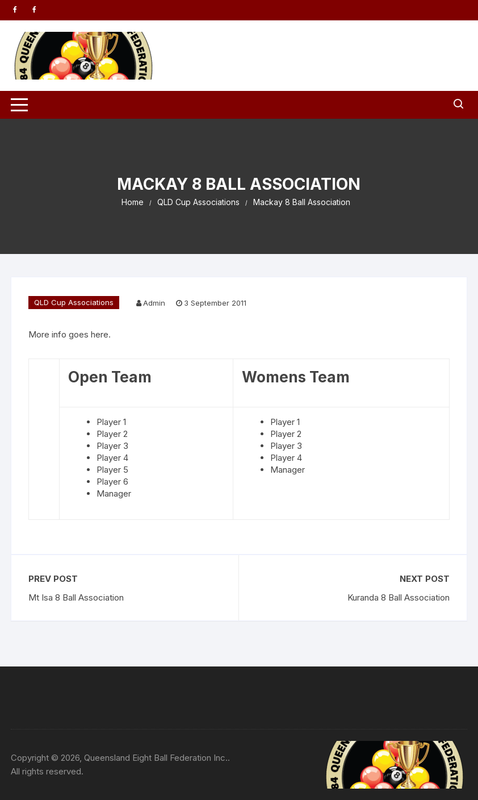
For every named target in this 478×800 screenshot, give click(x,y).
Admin (154, 302)
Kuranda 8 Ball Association (398, 597)
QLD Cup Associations (74, 302)
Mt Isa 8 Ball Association (76, 597)
